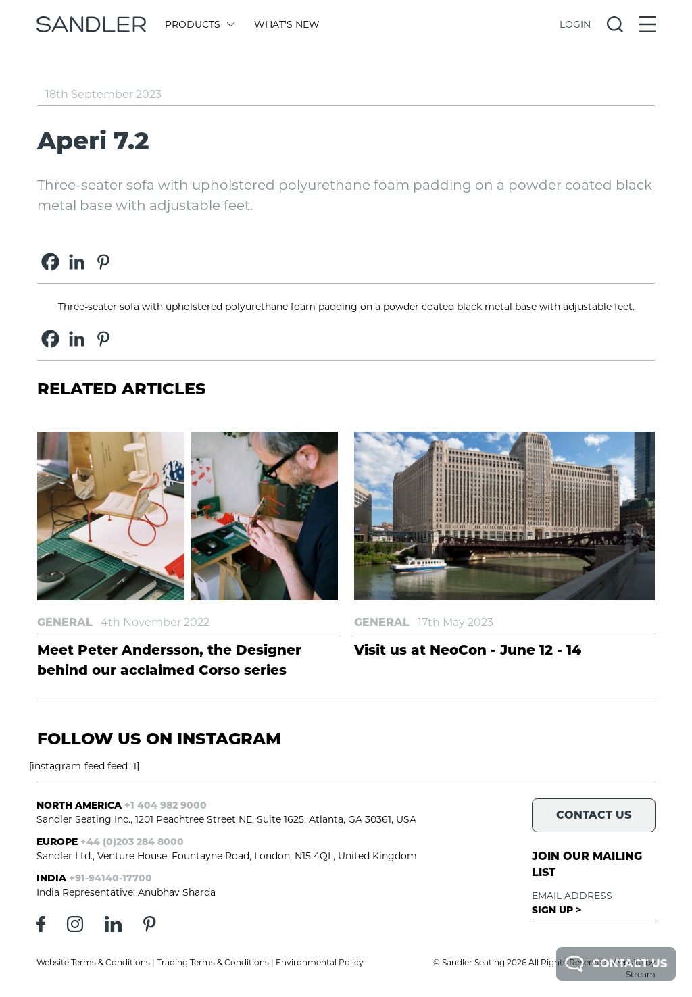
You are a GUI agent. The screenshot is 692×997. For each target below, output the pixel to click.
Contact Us (616, 964)
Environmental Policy (320, 962)
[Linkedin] (77, 262)
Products (199, 24)
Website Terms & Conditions (93, 962)
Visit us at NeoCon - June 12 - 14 (467, 650)
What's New (287, 24)
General (65, 622)
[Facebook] (50, 262)
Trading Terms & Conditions (213, 962)
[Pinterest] (103, 262)
